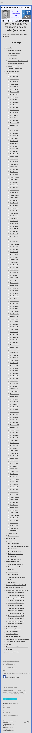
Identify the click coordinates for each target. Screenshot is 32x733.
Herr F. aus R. (14, 228)
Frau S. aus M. (14, 301)
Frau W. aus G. (14, 296)
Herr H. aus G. (14, 94)
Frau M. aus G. (14, 512)
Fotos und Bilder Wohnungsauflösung (17, 647)
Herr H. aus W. (14, 399)
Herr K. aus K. (14, 275)
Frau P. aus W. (14, 326)
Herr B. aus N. (14, 182)
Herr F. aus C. (14, 135)
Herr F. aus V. (14, 363)
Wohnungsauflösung (14, 50)
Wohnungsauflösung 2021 (16, 603)
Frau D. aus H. (14, 138)
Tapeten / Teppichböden (15, 68)
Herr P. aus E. (14, 357)
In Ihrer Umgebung (11, 626)
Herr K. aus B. (14, 265)
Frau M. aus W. (14, 92)
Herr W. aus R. (14, 409)
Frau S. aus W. (14, 166)
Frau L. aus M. (14, 525)
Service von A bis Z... (14, 567)
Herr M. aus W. (14, 99)
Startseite (9, 48)
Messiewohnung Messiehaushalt (18, 61)
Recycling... (11, 569)
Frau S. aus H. (14, 474)
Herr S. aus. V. (14, 332)
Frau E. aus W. (14, 507)
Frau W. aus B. (14, 347)
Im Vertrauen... (12, 556)
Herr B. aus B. (14, 334)
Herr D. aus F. (14, 517)
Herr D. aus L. (14, 476)
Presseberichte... (13, 533)
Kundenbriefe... (12, 74)
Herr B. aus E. (14, 252)
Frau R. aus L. (14, 143)
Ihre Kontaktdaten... (14, 543)
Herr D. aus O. (14, 406)
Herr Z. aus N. (14, 104)
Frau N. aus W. (14, 190)
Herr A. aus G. (14, 324)
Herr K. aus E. (14, 419)
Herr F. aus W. (14, 89)
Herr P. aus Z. (14, 381)
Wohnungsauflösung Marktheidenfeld (17, 639)
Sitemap (14, 721)
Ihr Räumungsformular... (15, 554)
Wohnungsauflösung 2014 (16, 621)
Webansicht (26, 722)
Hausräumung (12, 58)
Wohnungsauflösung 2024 (16, 595)
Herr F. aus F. (14, 203)
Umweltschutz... (13, 572)
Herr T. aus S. (14, 115)
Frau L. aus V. (14, 84)
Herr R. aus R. (14, 489)
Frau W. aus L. (14, 412)
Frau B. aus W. (14, 430)
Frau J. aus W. (14, 125)
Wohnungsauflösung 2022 (16, 600)
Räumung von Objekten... (15, 564)
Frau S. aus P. (14, 156)
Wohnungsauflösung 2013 (16, 623)
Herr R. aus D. (14, 97)
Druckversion (7, 721)
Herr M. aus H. (14, 492)
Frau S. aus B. (14, 154)
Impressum (9, 649)
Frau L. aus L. (14, 262)
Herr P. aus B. (14, 234)
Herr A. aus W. (14, 148)
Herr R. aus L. (14, 505)
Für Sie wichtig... (11, 538)
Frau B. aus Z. (14, 141)
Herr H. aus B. (14, 246)
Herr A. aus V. (14, 417)
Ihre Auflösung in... (13, 574)
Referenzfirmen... (13, 530)
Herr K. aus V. (14, 249)
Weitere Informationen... (13, 561)
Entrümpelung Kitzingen (13, 636)
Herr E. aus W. (14, 208)
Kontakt (8, 644)
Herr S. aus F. (14, 448)
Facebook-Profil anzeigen (12, 677)
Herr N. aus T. (14, 169)
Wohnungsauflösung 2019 (16, 608)
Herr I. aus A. (14, 484)
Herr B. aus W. (14, 314)
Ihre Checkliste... (13, 548)
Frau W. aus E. (14, 497)
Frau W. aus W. (14, 471)
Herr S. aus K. (14, 76)
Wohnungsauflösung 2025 (16, 592)
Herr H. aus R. (14, 303)
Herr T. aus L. (14, 280)
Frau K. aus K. (14, 283)
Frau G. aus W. (14, 110)
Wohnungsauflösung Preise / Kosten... (17, 578)
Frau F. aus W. (14, 218)
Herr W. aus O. (14, 290)
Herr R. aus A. (14, 107)
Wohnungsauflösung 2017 (16, 613)
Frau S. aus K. (14, 172)
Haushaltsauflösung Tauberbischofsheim (12, 633)
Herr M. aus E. (14, 293)
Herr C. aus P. (14, 520)
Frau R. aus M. (14, 396)
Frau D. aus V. (14, 468)
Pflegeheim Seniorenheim (16, 63)
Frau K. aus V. (14, 453)
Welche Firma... (12, 541)
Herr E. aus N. (14, 241)
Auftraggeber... (12, 582)
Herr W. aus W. (14, 112)
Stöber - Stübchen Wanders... (15, 587)
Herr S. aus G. (14, 200)
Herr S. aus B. (14, 151)
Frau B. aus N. (14, 270)
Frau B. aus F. (14, 197)
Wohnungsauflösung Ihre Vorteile (16, 585)
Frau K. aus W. (14, 177)
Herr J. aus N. (14, 355)
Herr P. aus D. (14, 81)
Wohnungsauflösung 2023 (16, 598)
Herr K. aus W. (14, 79)
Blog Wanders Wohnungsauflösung (17, 590)
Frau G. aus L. (14, 128)
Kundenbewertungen (12, 71)
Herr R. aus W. (14, 435)
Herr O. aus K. (14, 159)
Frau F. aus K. (14, 164)
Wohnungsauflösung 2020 (16, 605)
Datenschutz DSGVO (12, 652)
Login (28, 721)
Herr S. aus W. (14, 231)
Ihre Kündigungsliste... (15, 551)
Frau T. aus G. (14, 388)
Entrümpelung (12, 55)
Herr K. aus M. (14, 120)
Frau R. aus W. (14, 215)
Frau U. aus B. (14, 319)
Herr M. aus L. (14, 185)
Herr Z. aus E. (14, 337)
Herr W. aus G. (14, 376)
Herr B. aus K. (14, 386)
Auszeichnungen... (13, 536)
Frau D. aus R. (14, 440)
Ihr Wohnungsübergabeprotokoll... (18, 546)
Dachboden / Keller (14, 66)
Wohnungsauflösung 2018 (16, 610)
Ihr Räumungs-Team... (14, 559)
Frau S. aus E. (14, 285)
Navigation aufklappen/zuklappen (16, 2)
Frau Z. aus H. (14, 461)
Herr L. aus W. (14, 236)
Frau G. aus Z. (14, 329)
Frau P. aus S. (14, 213)
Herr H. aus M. (14, 432)
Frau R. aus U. (14, 179)
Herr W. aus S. (14, 174)
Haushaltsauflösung (14, 53)
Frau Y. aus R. (14, 316)
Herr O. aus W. (14, 254)
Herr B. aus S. (14, 368)
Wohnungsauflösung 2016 (16, 616)
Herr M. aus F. (14, 257)
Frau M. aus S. (14, 277)
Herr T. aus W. (14, 86)
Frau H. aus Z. (14, 192)
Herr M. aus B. (14, 487)
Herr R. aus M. (14, 239)
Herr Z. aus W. (14, 221)
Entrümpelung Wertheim (13, 628)
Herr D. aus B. (14, 133)
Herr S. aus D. (14, 288)
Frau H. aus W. (14, 244)
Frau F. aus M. (14, 352)
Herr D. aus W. (14, 306)
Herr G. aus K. (14, 146)
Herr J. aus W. (14, 272)
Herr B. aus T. (14, 226)
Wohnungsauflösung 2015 (16, 618)
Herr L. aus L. (14, 117)
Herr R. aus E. (14, 210)
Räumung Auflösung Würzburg (15, 641)
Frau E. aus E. (14, 391)
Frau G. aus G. (14, 360)
